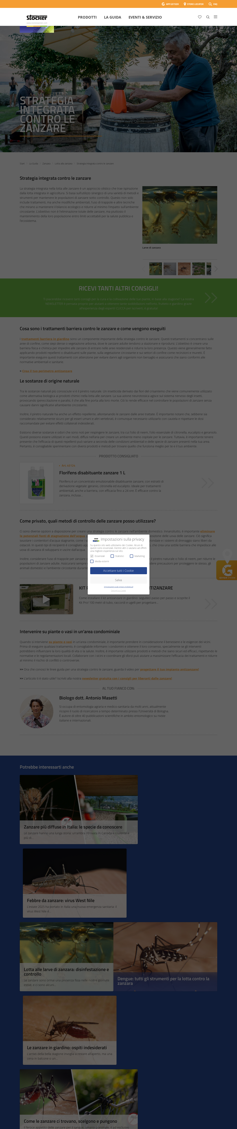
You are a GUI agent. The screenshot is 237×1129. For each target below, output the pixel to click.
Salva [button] (118, 580)
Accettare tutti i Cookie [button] (118, 571)
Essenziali (97, 556)
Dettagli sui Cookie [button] (118, 590)
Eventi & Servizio (145, 17)
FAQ (215, 4)
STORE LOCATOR (195, 4)
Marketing (137, 556)
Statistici (117, 556)
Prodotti (87, 17)
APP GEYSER (172, 4)
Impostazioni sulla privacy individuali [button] (118, 587)
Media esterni (99, 561)
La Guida (112, 17)
